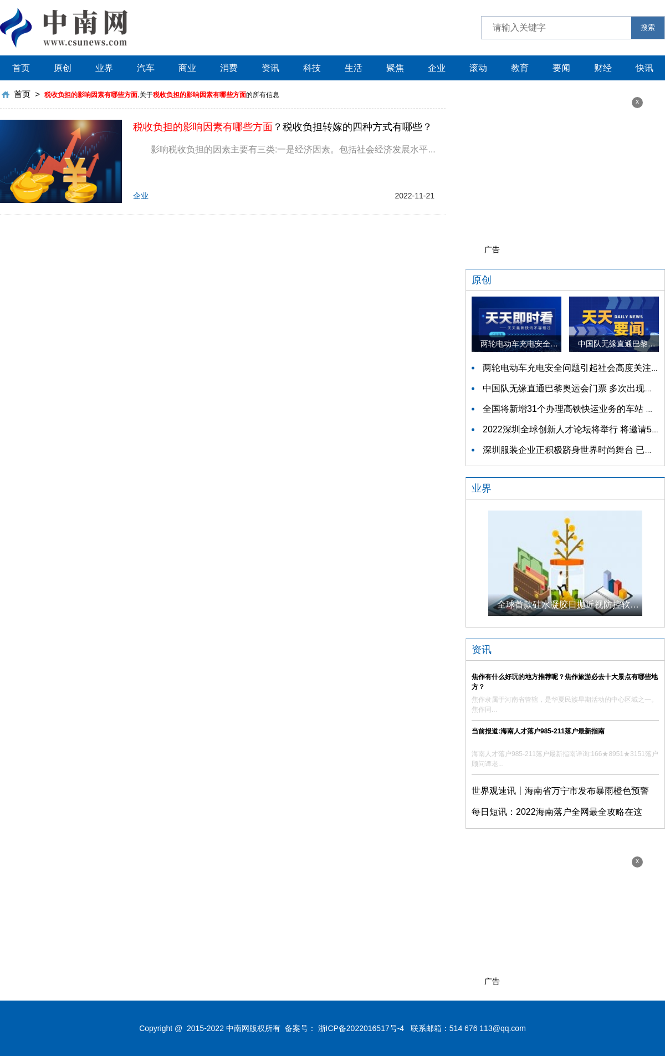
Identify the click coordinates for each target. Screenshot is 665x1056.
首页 (21, 68)
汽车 (146, 68)
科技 (312, 68)
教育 (520, 68)
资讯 (270, 68)
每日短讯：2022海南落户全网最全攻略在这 (557, 812)
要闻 (561, 68)
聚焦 (395, 68)
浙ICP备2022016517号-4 (361, 1028)
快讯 (644, 68)
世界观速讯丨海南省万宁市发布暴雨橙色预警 (560, 790)
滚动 (478, 68)
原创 (62, 68)
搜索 (648, 27)
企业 (437, 68)
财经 (603, 68)
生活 (353, 68)
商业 (187, 68)
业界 (104, 68)
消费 (229, 68)
